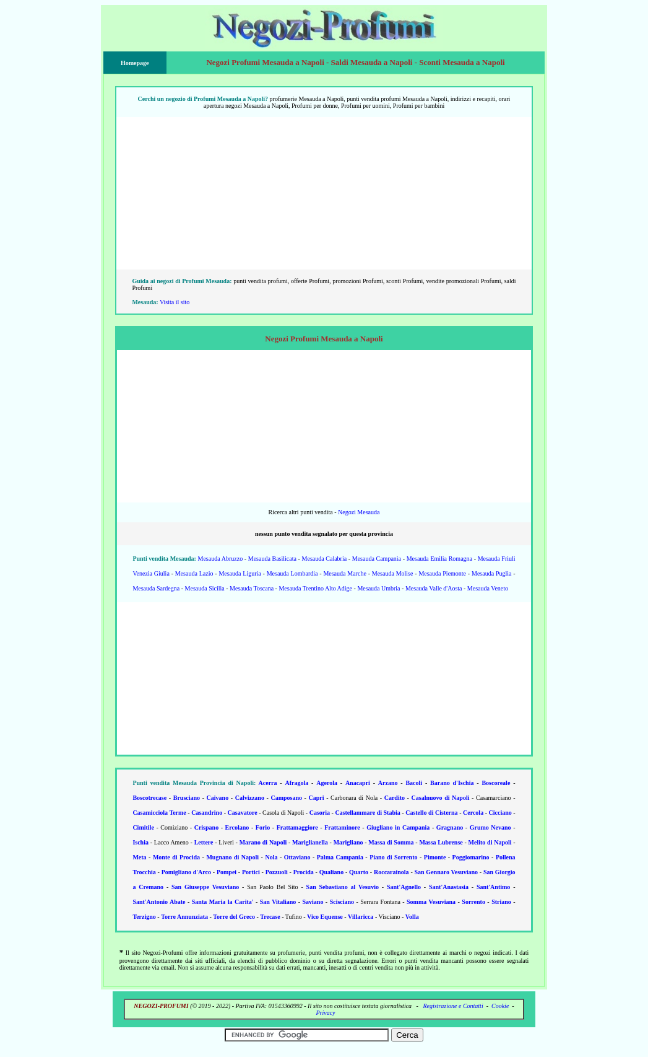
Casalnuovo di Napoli (441, 797)
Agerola (326, 782)
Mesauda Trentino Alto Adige (315, 588)
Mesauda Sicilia (205, 588)
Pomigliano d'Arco (186, 872)
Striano (501, 901)
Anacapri (357, 782)
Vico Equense (325, 916)
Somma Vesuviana (431, 901)
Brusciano (186, 797)
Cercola (473, 812)
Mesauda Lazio (194, 573)
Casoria (319, 812)
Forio (263, 827)
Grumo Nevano (490, 827)
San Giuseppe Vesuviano (205, 887)
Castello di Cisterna (431, 812)
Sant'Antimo (493, 887)
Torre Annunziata (184, 916)
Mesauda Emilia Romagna (439, 558)
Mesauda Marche (344, 573)
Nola (271, 857)
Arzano (388, 782)
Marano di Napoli (263, 842)
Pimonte (435, 857)
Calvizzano (249, 797)
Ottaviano (297, 857)
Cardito (394, 797)
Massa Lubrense (440, 842)
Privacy (325, 1012)
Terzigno (143, 916)
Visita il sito (174, 302)
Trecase (270, 916)
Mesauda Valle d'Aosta (433, 588)
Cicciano (500, 812)
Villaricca (360, 916)
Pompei (226, 872)
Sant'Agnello (404, 887)
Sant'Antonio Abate (158, 901)
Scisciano (342, 901)
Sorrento (473, 901)
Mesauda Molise (392, 573)
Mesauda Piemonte (442, 573)
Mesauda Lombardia (292, 573)
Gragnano (449, 827)
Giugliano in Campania (398, 827)
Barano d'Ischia (451, 782)
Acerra (268, 782)
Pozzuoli (277, 872)
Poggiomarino (471, 857)
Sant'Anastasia (449, 887)
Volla (412, 916)
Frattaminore (342, 827)
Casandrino (206, 812)
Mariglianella (310, 842)
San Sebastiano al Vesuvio (342, 887)
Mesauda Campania (376, 558)
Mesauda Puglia (491, 573)
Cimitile (142, 827)
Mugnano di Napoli (232, 857)
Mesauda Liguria (239, 573)
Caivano (218, 797)
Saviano (312, 901)
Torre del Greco (234, 916)
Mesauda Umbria (378, 588)
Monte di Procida (176, 857)
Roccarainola (391, 872)
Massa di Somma (390, 842)
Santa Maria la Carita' (223, 901)
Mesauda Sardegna (155, 588)
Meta (139, 857)
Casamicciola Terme (159, 812)
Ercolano (237, 827)
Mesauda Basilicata (272, 558)
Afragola (296, 782)
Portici (251, 872)
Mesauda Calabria (324, 558)
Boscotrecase (149, 797)
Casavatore (242, 812)
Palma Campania (340, 857)
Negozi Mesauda (358, 512)
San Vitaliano (278, 901)
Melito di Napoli (490, 842)
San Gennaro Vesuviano (446, 872)
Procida (303, 872)
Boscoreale (496, 782)
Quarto (358, 872)
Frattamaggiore (297, 827)
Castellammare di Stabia (367, 812)
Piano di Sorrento (393, 857)
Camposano (286, 797)
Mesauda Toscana (252, 588)
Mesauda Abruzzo (220, 558)
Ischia (140, 842)
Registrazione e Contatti (453, 1005)
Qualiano (331, 872)
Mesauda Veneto (487, 588)
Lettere (204, 842)
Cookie (500, 1005)
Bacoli (413, 782)
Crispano (206, 827)
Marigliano (348, 842)
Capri (316, 797)
